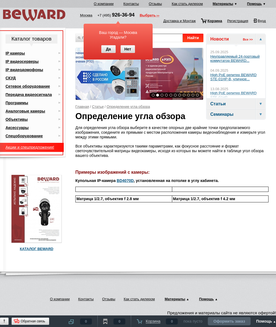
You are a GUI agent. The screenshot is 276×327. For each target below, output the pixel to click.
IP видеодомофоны (24, 70)
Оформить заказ (229, 321)
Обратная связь (33, 321)
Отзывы (155, 4)
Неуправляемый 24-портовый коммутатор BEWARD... (235, 58)
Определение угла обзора (128, 106)
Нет (127, 49)
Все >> (248, 39)
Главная (82, 106)
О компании (104, 4)
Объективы (17, 119)
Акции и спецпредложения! (30, 147)
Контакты (131, 4)
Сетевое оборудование (28, 86)
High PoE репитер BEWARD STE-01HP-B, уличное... (233, 77)
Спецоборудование (24, 136)
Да (108, 49)
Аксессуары (17, 127)
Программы (17, 103)
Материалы (223, 4)
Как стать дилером (187, 4)
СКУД (11, 78)
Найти (193, 38)
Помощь (254, 4)
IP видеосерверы (22, 61)
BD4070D (125, 180)
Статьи (98, 106)
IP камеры (15, 53)
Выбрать (148, 15)
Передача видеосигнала (29, 94)
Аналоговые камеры (25, 111)
